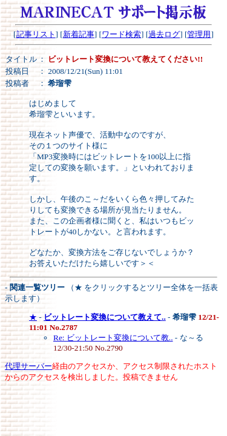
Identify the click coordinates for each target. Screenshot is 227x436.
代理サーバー (28, 366)
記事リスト (36, 34)
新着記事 (78, 34)
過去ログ (164, 34)
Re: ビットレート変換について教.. (113, 337)
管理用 (199, 34)
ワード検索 (121, 34)
